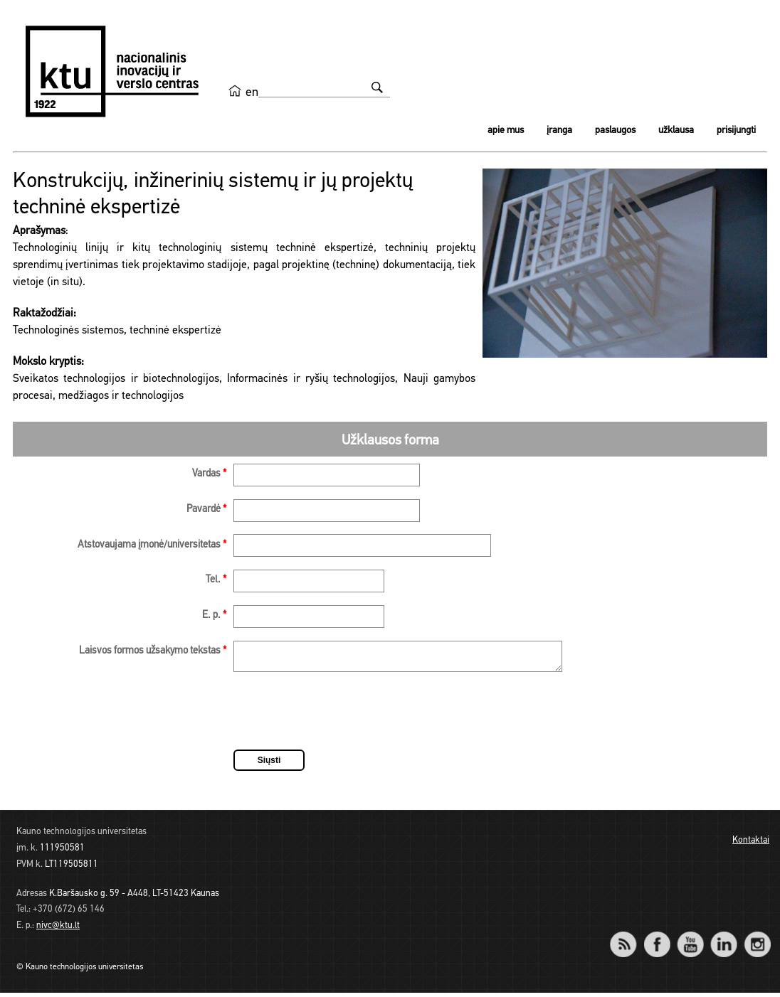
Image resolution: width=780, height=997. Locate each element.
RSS (629, 939)
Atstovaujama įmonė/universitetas (152, 545)
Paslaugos (615, 130)
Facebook (656, 939)
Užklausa (676, 130)
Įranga (559, 130)
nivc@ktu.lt (58, 929)
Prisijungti (736, 130)
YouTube (690, 939)
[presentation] (341, 717)
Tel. (216, 580)
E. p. (214, 615)
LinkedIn (723, 939)
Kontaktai (750, 844)
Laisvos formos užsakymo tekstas (152, 651)
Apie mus (506, 130)
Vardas (209, 474)
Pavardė (206, 509)
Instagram (757, 939)
